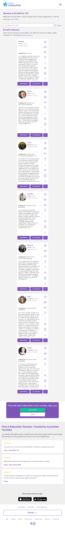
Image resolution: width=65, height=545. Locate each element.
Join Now (14, 19)
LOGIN (32, 414)
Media (20, 519)
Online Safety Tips (42, 507)
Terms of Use (28, 519)
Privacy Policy (38, 519)
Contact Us (56, 519)
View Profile (23, 83)
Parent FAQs (21, 507)
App (7, 519)
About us (47, 519)
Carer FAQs (31, 507)
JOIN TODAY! (32, 410)
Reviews (13, 519)
